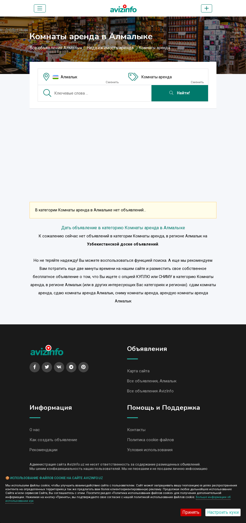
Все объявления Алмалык (56, 47)
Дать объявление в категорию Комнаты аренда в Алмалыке (123, 227)
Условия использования (150, 449)
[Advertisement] (123, 151)
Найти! (179, 93)
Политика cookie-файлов (150, 439)
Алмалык (69, 77)
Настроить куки (223, 512)
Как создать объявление (53, 439)
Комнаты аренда (156, 77)
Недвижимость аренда (111, 47)
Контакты (136, 429)
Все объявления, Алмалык (152, 381)
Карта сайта (138, 371)
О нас (35, 429)
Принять (190, 512)
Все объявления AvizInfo (150, 391)
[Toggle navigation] (40, 8)
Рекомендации (43, 449)
